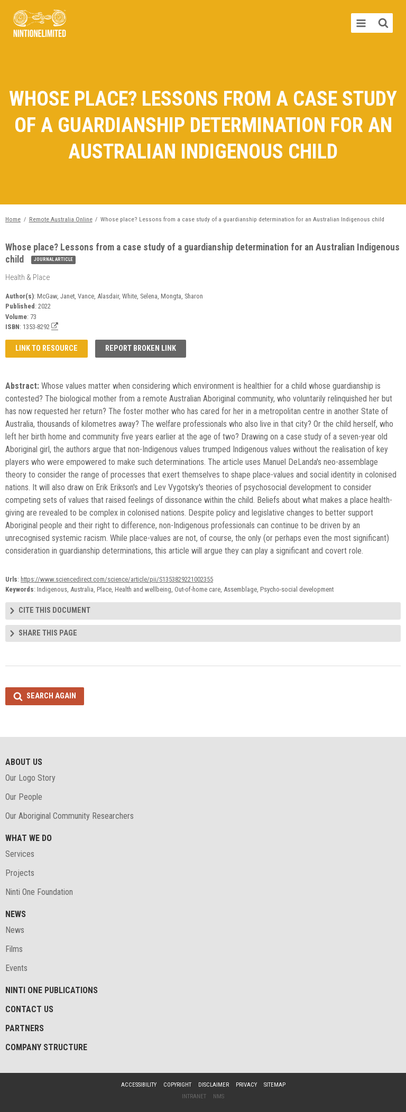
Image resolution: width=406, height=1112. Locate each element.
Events (16, 968)
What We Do (28, 838)
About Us (23, 762)
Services (19, 854)
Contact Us (29, 1009)
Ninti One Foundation (39, 892)
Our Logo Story (30, 778)
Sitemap (274, 1084)
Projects (19, 873)
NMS (218, 1096)
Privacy (246, 1084)
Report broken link (140, 348)
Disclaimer (213, 1084)
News (15, 914)
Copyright (177, 1084)
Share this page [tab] (48, 633)
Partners (24, 1028)
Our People (23, 797)
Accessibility (138, 1084)
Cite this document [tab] (54, 610)
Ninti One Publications (51, 990)
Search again (51, 696)
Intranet (194, 1096)
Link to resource (46, 348)
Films (14, 949)
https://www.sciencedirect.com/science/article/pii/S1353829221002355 (117, 579)
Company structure (46, 1047)
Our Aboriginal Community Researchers (69, 816)
